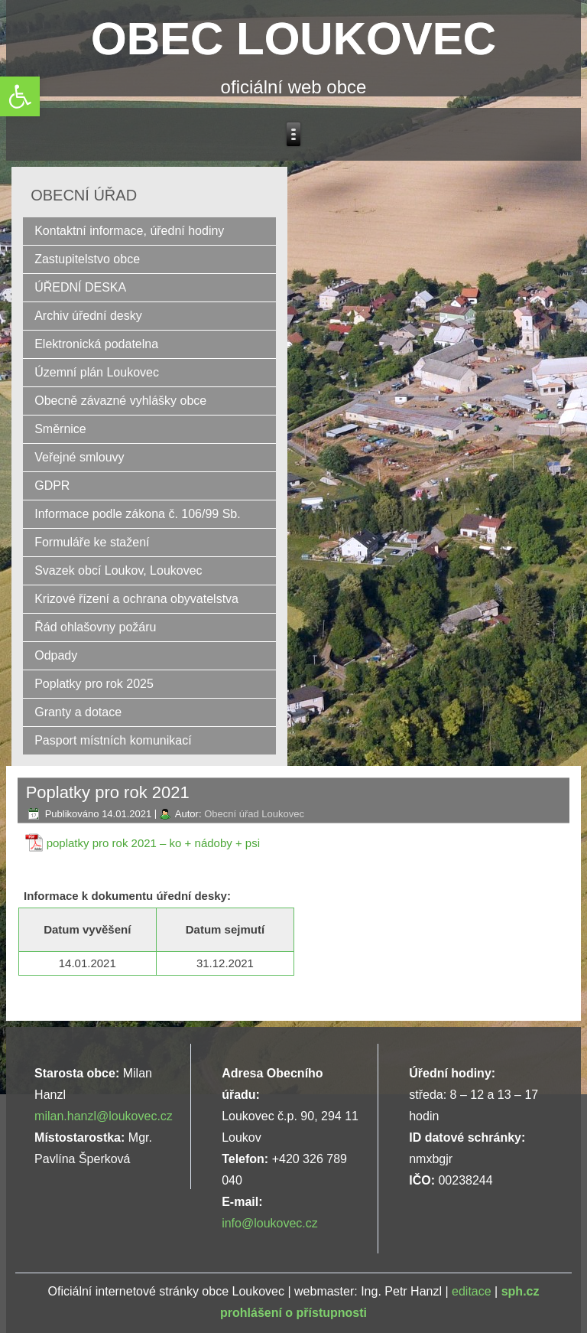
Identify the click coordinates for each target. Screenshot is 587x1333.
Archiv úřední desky (88, 315)
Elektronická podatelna (96, 343)
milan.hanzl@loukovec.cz (103, 1116)
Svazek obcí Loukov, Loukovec (118, 570)
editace (471, 1291)
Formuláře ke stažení (91, 542)
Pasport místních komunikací (112, 740)
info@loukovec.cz (270, 1223)
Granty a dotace (78, 712)
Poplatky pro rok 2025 (94, 683)
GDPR (52, 485)
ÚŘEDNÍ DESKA (80, 287)
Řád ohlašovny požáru (95, 627)
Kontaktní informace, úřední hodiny (129, 230)
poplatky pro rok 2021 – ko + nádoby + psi (153, 842)
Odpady (55, 655)
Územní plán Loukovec (96, 372)
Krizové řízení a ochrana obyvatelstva (136, 598)
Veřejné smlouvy (79, 457)
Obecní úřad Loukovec (254, 814)
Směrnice (60, 428)
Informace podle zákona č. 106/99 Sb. (137, 513)
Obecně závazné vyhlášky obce (120, 400)
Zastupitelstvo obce (87, 259)
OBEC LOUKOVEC (293, 38)
